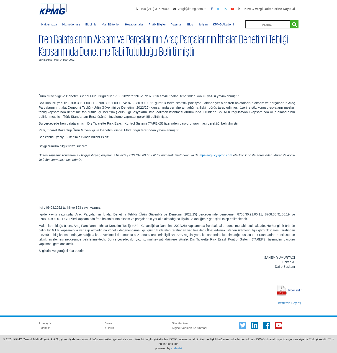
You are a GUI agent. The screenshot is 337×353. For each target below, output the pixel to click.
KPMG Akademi (223, 24)
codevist (176, 348)
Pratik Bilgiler (157, 24)
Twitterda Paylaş (289, 303)
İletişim (203, 24)
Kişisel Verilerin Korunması (189, 328)
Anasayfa (45, 323)
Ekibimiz (90, 24)
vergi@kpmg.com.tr (192, 9)
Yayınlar (176, 24)
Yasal (109, 323)
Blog (190, 24)
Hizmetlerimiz (71, 24)
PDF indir (294, 290)
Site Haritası (180, 323)
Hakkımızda (49, 24)
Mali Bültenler (111, 24)
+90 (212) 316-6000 (155, 9)
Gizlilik (109, 328)
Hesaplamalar (134, 24)
